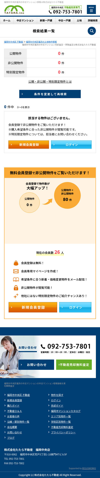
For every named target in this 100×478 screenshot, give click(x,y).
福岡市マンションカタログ (66, 411)
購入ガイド (13, 405)
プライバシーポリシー (63, 432)
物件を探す (57, 395)
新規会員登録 (14, 400)
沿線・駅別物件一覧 (18, 421)
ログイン (56, 400)
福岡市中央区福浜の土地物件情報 (41, 41)
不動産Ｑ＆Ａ (14, 411)
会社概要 (12, 427)
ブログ (11, 437)
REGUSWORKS (89, 468)
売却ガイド (57, 405)
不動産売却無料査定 (62, 427)
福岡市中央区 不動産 (13, 41)
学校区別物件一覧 (61, 421)
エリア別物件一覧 (61, 416)
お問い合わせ (14, 432)
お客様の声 (13, 416)
